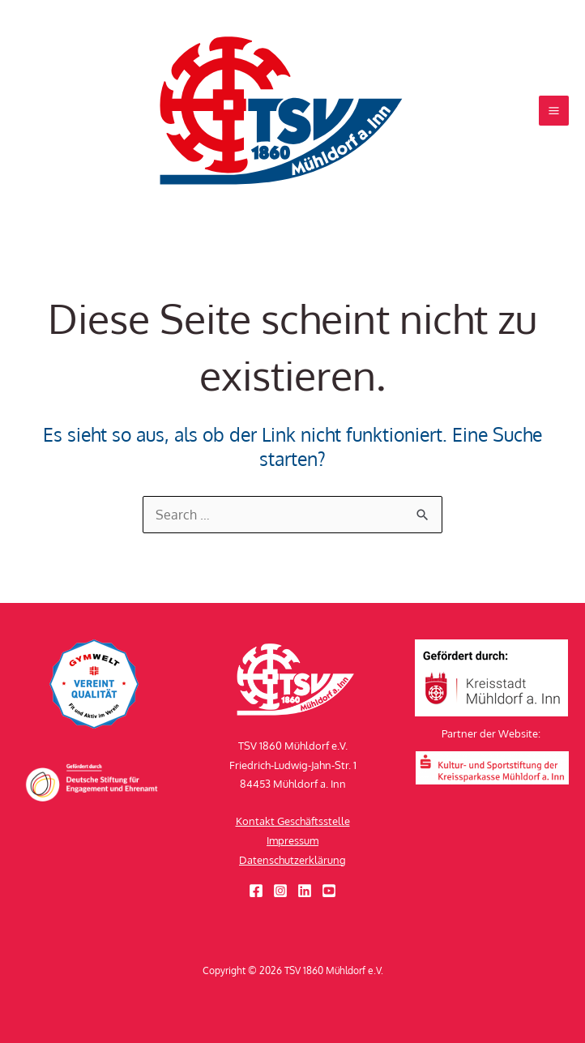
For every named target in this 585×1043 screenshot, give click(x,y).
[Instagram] (280, 890)
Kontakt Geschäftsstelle (293, 820)
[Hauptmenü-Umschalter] (554, 111)
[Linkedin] (304, 890)
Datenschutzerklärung (292, 859)
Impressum (292, 840)
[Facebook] (256, 890)
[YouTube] (329, 890)
